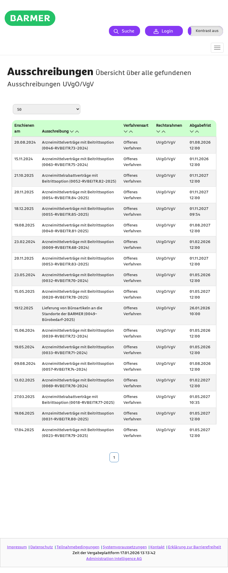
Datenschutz (41, 547)
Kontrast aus (207, 30)
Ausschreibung (55, 131)
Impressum (17, 547)
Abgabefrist (200, 125)
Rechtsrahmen (169, 125)
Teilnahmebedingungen (77, 547)
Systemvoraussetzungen (125, 547)
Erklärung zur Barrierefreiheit (194, 547)
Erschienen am (24, 128)
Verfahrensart (135, 125)
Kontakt (157, 547)
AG (114, 558)
